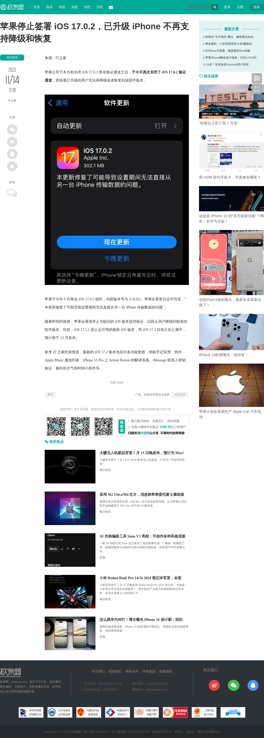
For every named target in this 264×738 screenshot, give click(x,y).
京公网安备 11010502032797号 (130, 731)
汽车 (99, 7)
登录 (227, 7)
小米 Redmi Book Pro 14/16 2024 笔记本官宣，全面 (140, 578)
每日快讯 (12, 57)
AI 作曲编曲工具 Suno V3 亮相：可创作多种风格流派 (142, 536)
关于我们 (98, 671)
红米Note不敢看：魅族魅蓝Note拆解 (226, 50)
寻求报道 (148, 671)
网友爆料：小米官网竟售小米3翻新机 (227, 43)
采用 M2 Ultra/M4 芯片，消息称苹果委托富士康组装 (142, 495)
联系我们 (115, 671)
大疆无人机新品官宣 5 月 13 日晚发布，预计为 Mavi (142, 453)
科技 (62, 7)
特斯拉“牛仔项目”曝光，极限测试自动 (228, 36)
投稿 (256, 7)
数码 (50, 394)
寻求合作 (180, 394)
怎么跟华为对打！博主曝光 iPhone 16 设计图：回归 (141, 620)
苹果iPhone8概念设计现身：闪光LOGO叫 (229, 57)
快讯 (49, 7)
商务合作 (132, 671)
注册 (240, 7)
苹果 (48, 72)
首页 (37, 7)
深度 (74, 7)
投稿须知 (165, 671)
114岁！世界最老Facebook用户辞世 (226, 64)
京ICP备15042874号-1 (96, 731)
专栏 (87, 7)
